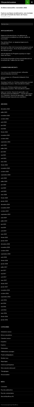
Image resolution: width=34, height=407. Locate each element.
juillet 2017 (4, 267)
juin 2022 (3, 125)
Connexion (4, 386)
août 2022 (4, 122)
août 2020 (4, 178)
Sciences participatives (7, 364)
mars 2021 (4, 161)
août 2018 (4, 257)
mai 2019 (3, 227)
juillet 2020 (4, 181)
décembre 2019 (5, 204)
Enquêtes (3, 341)
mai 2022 (3, 128)
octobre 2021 (5, 138)
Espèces (3, 345)
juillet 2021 (4, 148)
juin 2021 (3, 151)
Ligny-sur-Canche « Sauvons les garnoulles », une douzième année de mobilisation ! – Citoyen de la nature (16, 92)
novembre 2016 (5, 290)
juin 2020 (3, 184)
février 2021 (4, 165)
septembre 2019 (5, 214)
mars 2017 (4, 280)
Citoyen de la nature (8, 2)
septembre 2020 (5, 175)
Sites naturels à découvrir (8, 368)
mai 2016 (3, 306)
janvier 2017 (4, 287)
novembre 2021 (5, 135)
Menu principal (32, 2)
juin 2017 (3, 270)
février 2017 (4, 283)
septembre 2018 (5, 254)
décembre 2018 (5, 244)
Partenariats (4, 348)
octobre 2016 (5, 293)
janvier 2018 (4, 263)
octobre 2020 (5, 171)
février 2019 (4, 237)
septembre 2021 (5, 142)
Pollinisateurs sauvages (7, 351)
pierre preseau (5, 77)
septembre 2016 (5, 296)
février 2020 (4, 198)
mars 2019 (4, 234)
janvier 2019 (4, 240)
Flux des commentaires (7, 393)
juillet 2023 (4, 112)
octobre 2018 (5, 250)
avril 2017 (3, 277)
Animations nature (6, 332)
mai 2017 (3, 273)
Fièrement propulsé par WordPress (9, 404)
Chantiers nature (6, 338)
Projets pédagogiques (7, 355)
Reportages (4, 361)
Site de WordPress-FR (7, 396)
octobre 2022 (5, 119)
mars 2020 (4, 194)
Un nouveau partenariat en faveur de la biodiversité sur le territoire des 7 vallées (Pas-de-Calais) (16, 59)
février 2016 (4, 316)
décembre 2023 (5, 109)
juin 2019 (3, 224)
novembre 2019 (5, 207)
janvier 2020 (4, 201)
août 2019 (4, 217)
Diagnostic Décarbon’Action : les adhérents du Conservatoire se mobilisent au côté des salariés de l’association (15, 37)
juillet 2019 (4, 221)
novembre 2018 (5, 247)
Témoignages (5, 371)
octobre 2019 (5, 211)
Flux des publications (7, 390)
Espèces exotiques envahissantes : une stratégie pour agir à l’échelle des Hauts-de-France (17, 13)
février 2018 (4, 260)
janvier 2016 (4, 320)
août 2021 (4, 145)
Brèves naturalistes (6, 335)
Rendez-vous (4, 358)
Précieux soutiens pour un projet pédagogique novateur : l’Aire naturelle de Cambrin (17, 82)
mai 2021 (3, 155)
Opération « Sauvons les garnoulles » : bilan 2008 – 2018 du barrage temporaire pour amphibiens (16, 96)
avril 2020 (3, 191)
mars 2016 (4, 313)
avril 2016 (3, 310)
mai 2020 (3, 188)
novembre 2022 (5, 115)
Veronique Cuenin (6, 82)
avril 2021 (3, 158)
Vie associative (5, 374)
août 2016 (4, 300)
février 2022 (4, 132)
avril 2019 (3, 231)
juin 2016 (3, 303)
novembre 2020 (5, 168)
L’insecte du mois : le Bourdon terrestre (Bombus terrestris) (14, 73)
